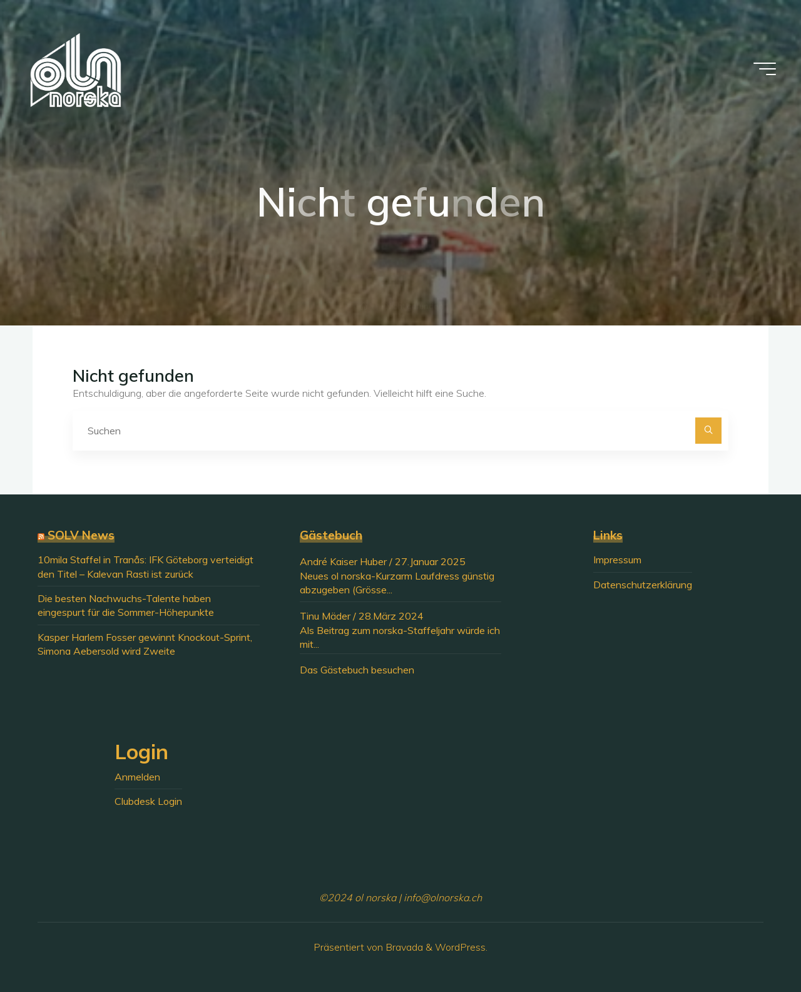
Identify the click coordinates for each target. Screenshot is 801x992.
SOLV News (81, 535)
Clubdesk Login (148, 801)
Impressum (617, 559)
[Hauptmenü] (764, 69)
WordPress (460, 947)
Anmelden (137, 776)
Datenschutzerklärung (642, 584)
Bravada (403, 947)
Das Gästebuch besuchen (357, 669)
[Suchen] (708, 430)
